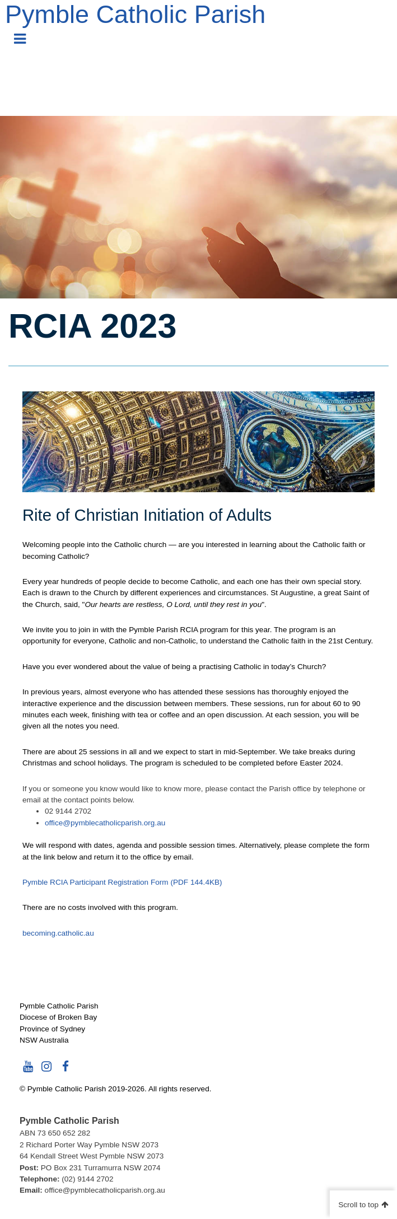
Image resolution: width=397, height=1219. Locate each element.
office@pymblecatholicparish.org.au (105, 823)
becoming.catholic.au (58, 933)
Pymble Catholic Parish (135, 14)
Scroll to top (358, 1205)
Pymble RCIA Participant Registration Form (122, 882)
